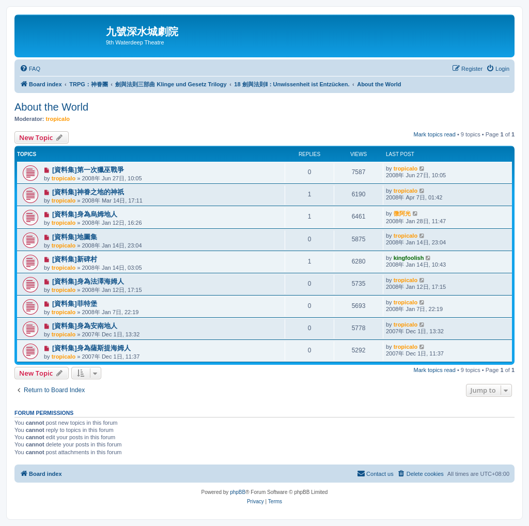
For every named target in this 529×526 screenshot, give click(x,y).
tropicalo (58, 119)
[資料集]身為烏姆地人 (84, 214)
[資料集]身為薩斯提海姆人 (91, 348)
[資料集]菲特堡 (74, 303)
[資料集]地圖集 (74, 237)
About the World (51, 107)
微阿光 (402, 213)
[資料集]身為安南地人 (84, 326)
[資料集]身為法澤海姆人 (88, 281)
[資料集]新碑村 (74, 259)
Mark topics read (435, 134)
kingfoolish (409, 258)
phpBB (237, 492)
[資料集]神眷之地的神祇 (88, 192)
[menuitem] (30, 69)
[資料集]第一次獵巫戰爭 (88, 170)
